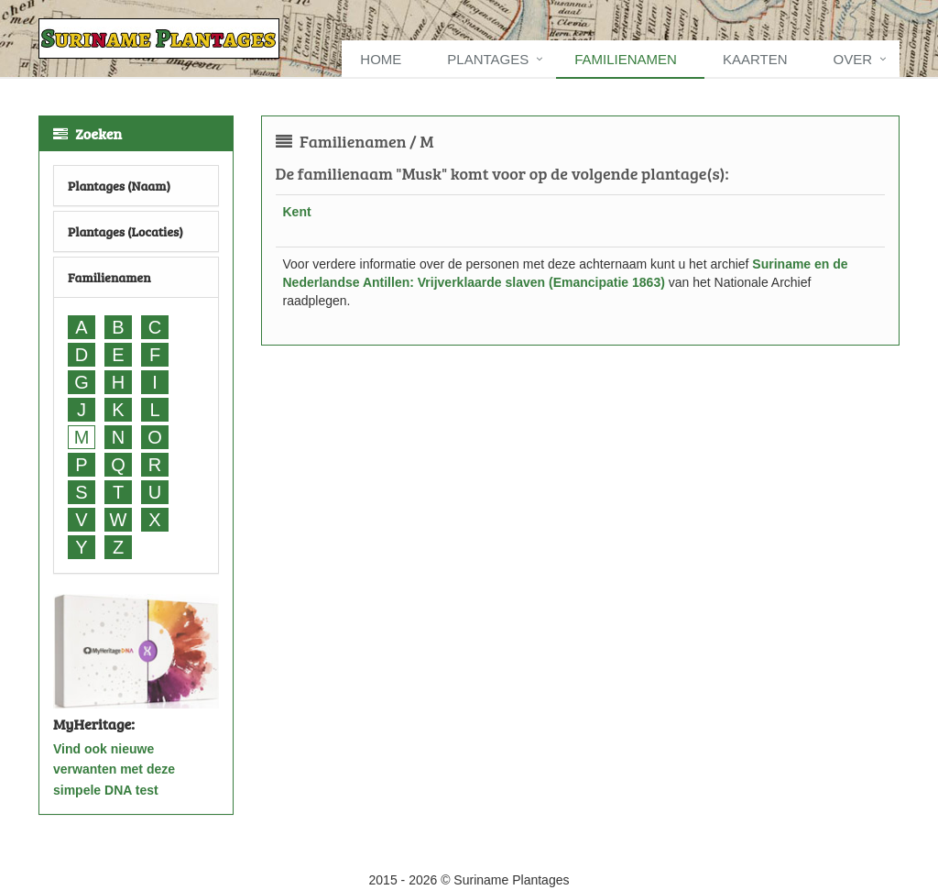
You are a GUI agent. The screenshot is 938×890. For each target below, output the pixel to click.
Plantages (488, 59)
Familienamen (625, 59)
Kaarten (755, 59)
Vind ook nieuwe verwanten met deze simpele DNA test (114, 769)
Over (852, 59)
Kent (297, 211)
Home (380, 59)
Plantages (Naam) (119, 185)
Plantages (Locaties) (125, 231)
